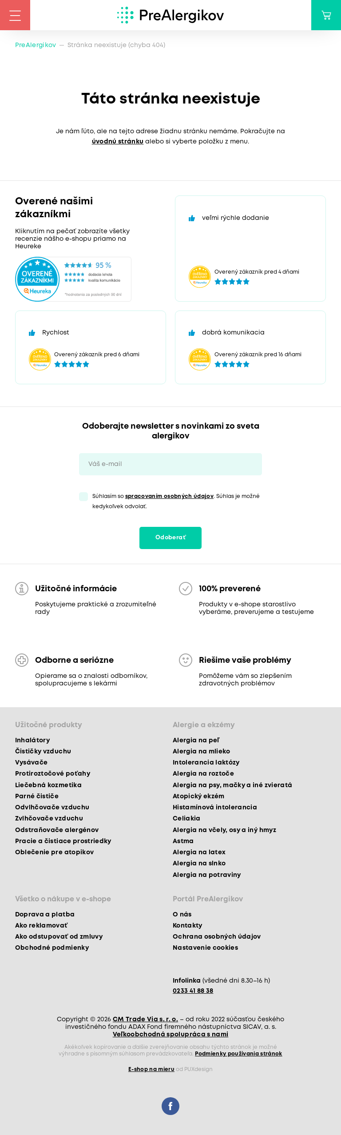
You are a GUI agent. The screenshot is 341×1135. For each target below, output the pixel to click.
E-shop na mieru (151, 1069)
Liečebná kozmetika (48, 785)
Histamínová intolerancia (215, 807)
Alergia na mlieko (201, 751)
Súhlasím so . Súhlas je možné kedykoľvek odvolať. (176, 501)
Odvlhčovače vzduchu (52, 807)
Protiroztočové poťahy (52, 774)
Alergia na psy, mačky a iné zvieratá (232, 785)
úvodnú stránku (118, 141)
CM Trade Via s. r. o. (145, 1019)
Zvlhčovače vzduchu (49, 818)
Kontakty (187, 925)
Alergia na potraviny (207, 875)
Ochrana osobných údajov (217, 937)
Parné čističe (37, 796)
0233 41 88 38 (193, 991)
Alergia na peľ (196, 740)
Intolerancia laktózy (206, 762)
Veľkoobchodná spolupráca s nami (171, 1034)
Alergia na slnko (199, 863)
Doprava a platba (45, 914)
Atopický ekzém (199, 796)
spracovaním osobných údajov (169, 496)
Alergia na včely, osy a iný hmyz (224, 830)
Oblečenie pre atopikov (54, 852)
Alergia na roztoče (203, 774)
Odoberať (170, 537)
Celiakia (187, 818)
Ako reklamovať (41, 925)
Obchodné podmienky (52, 948)
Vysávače (31, 762)
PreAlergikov (35, 45)
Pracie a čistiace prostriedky (63, 841)
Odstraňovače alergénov (57, 830)
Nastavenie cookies (205, 948)
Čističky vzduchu (43, 751)
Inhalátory (32, 740)
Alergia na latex (199, 852)
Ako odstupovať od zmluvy (59, 937)
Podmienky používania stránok (238, 1053)
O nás (182, 914)
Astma (183, 841)
